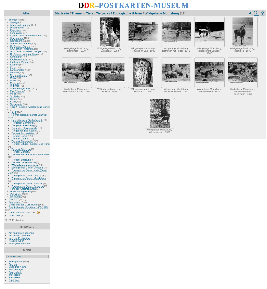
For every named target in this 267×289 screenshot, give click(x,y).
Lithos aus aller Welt (19, 212)
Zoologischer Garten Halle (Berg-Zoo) (27, 171)
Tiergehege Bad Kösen (24, 130)
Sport (13, 101)
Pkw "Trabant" (17, 91)
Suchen (13, 264)
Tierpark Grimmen (21, 149)
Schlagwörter (16, 261)
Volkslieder (16, 194)
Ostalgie (14, 22)
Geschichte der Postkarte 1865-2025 (28, 207)
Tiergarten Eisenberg (23, 125)
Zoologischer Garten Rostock (27, 183)
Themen (13, 19)
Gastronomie (17, 40)
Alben (27, 13)
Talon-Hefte (16, 104)
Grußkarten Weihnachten (23, 54)
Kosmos (14, 64)
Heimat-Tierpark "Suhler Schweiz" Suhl (27, 116)
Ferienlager (16, 33)
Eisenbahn (16, 30)
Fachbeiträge (16, 269)
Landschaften (17, 69)
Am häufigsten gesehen (21, 232)
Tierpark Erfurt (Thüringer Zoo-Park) (31, 143)
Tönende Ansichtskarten (23, 188)
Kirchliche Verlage (19, 62)
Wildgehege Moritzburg (25, 165)
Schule (13, 99)
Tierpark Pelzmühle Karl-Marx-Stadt (31, 154)
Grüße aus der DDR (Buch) (23, 204)
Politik (13, 93)
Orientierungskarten (20, 88)
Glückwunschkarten (20, 43)
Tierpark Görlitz (20, 151)
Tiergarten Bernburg (22, 122)
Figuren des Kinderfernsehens (26, 35)
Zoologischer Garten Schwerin (28, 186)
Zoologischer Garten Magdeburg (29, 178)
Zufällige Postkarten (19, 243)
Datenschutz (15, 272)
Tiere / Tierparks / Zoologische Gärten (30, 106)
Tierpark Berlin (19, 136)
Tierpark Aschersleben (23, 133)
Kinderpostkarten (19, 59)
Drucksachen (17, 27)
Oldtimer (15, 85)
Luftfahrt (14, 72)
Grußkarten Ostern (20, 46)
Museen (14, 83)
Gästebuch (14, 280)
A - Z (14, 112)
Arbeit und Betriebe (20, 25)
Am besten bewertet (19, 235)
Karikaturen (16, 56)
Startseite (62, 13)
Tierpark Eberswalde (22, 141)
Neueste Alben (16, 240)
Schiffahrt (15, 96)
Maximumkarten (18, 75)
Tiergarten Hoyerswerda (24, 128)
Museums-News (17, 266)
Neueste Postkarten (19, 238)
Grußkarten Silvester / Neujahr (26, 51)
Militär (13, 77)
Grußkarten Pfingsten (21, 48)
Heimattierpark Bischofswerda (27, 120)
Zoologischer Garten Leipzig (26, 175)
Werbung (15, 196)
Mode (13, 80)
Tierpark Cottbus (20, 138)
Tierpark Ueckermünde (24, 162)
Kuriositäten (15, 202)
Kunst (13, 67)
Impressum (15, 274)
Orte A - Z (14, 199)
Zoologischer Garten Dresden (27, 167)
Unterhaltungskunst (20, 191)
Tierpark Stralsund (21, 159)
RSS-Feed (14, 277)
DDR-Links (14, 215)
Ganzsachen (17, 38)
